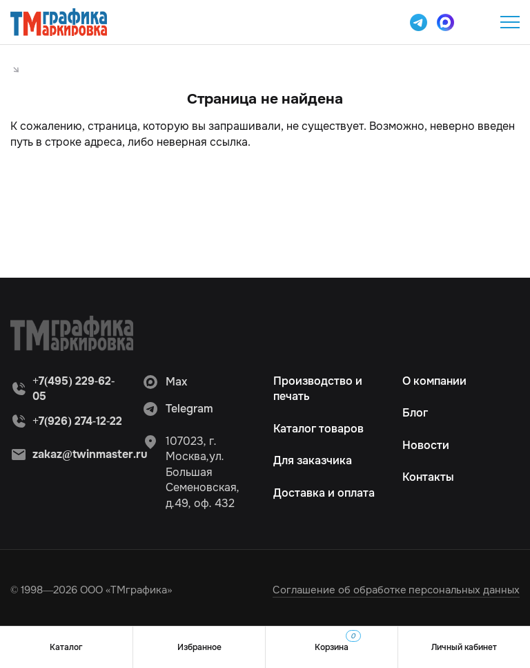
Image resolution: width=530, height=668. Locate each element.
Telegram (177, 409)
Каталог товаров (318, 428)
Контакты (428, 477)
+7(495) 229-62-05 (475, 22)
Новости (425, 445)
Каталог (66, 647)
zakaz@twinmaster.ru (90, 454)
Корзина (338, 641)
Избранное (199, 647)
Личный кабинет (464, 647)
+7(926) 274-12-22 (77, 421)
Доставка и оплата (324, 493)
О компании (434, 381)
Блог (415, 412)
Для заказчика (312, 460)
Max (164, 382)
